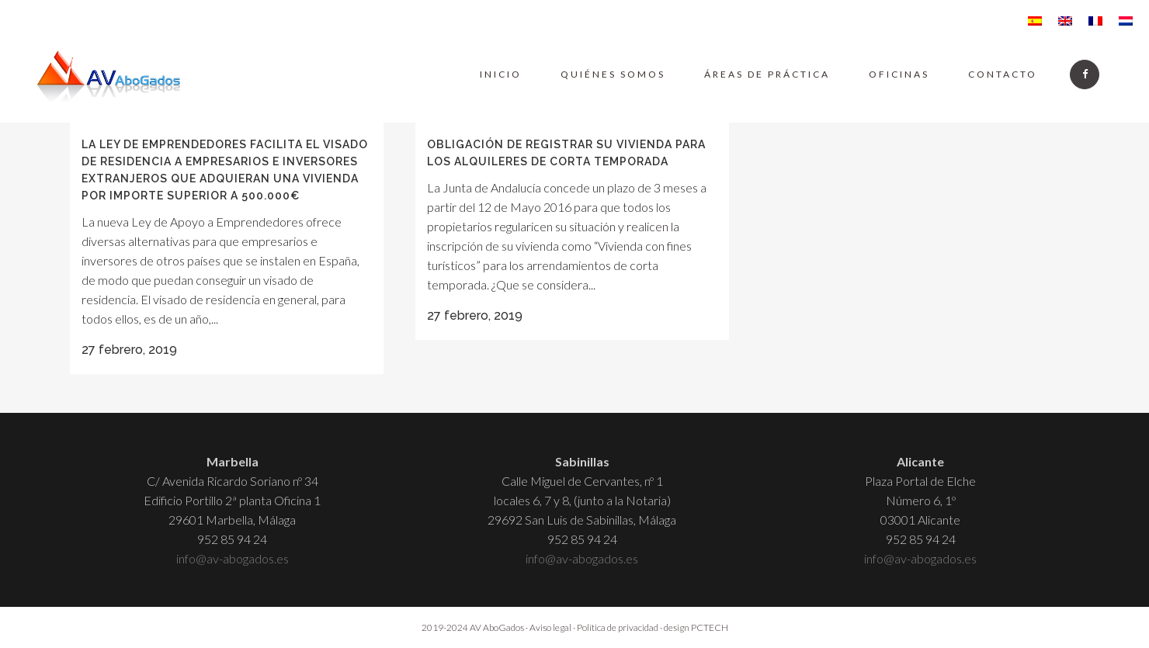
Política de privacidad (617, 627)
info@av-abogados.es (232, 558)
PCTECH (709, 627)
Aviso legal (550, 627)
